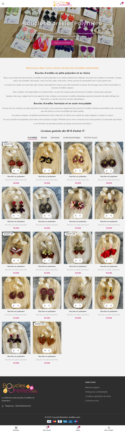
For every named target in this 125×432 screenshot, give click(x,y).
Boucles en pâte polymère (16, 180)
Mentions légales (92, 387)
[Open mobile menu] (3, 3)
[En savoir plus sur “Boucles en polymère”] (14, 171)
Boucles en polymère (16, 176)
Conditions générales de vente (98, 396)
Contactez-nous (92, 400)
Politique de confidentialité (96, 392)
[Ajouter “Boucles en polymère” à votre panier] (45, 171)
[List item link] (21, 406)
